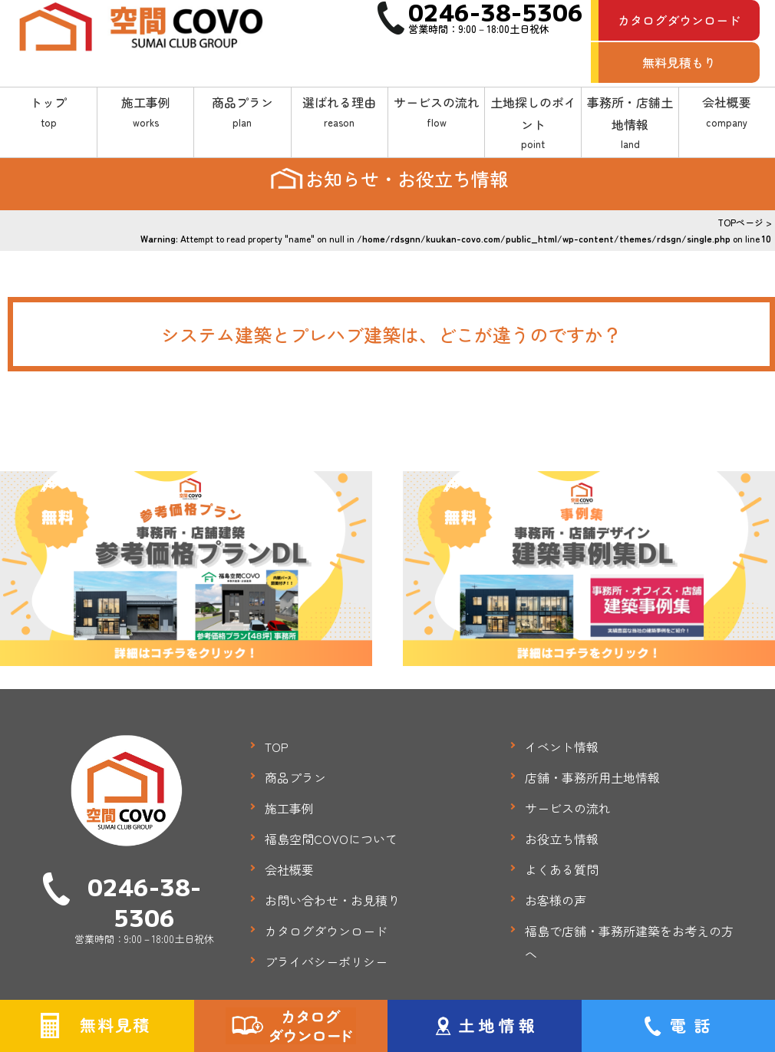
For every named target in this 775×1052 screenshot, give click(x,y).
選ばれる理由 (340, 112)
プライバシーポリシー (326, 961)
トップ (48, 112)
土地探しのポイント (533, 123)
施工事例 (145, 112)
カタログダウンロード (679, 20)
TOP (277, 746)
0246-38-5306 (144, 901)
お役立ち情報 (562, 838)
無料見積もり (679, 62)
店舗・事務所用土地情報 (592, 777)
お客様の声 (555, 900)
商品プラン (242, 112)
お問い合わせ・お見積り (332, 900)
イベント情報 (562, 746)
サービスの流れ (436, 112)
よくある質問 (562, 869)
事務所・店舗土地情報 (630, 123)
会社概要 (727, 112)
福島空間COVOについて (331, 838)
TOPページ (740, 222)
